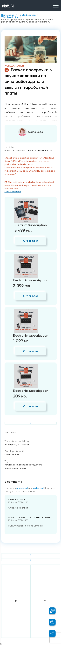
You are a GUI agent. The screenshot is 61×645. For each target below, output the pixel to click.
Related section (27, 15)
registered (22, 488)
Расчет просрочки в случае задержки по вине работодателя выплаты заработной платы (27, 20)
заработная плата (15, 468)
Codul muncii (12, 454)
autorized (38, 488)
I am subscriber (13, 191)
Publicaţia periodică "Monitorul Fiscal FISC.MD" (29, 150)
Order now (30, 241)
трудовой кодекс (14, 464)
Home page (7, 15)
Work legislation (10, 17)
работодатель (34, 464)
